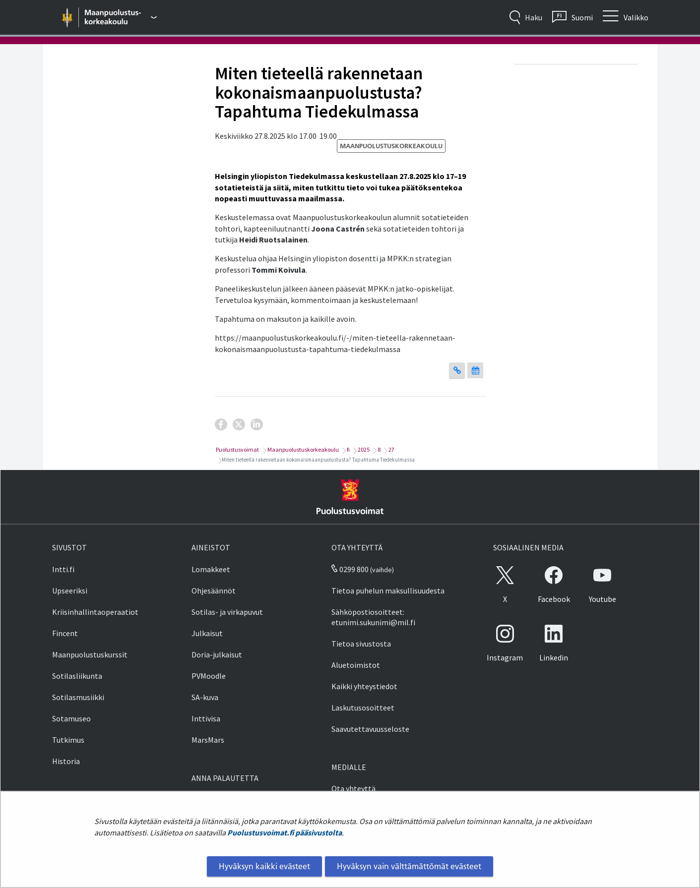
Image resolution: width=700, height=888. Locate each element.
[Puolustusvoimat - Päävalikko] (121, 17)
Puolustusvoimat (237, 449)
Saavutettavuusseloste (370, 729)
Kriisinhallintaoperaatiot (95, 612)
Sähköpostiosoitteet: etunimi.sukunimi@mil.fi (373, 617)
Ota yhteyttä (353, 788)
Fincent (65, 633)
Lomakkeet (210, 569)
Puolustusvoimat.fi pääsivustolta (284, 832)
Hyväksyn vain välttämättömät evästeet (409, 866)
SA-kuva (204, 697)
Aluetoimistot (355, 665)
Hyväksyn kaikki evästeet (264, 866)
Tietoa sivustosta (361, 644)
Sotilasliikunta (77, 676)
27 (390, 449)
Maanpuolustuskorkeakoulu (302, 449)
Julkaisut (207, 633)
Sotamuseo (71, 718)
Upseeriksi (69, 590)
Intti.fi (63, 569)
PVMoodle (208, 676)
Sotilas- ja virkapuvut (227, 612)
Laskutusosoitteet (362, 707)
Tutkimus (68, 740)
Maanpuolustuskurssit (89, 654)
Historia (66, 761)
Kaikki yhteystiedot (364, 686)
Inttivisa (205, 718)
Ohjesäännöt (213, 590)
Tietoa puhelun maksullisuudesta (388, 590)
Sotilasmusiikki (78, 697)
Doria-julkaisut (216, 654)
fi (348, 449)
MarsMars (207, 740)
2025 (363, 449)
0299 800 (349, 569)
